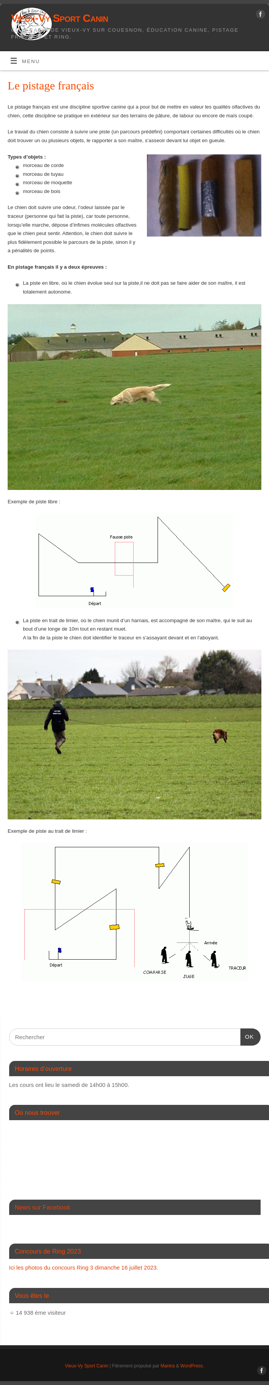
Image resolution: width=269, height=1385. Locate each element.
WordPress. (192, 1366)
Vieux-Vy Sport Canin (59, 18)
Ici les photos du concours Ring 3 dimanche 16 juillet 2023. (83, 1267)
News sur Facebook (43, 1207)
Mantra (168, 1366)
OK (247, 1035)
